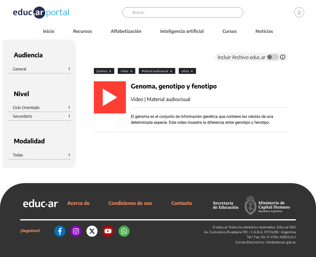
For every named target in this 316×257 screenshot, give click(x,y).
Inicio (48, 31)
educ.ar (222, 227)
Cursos (229, 31)
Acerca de (78, 203)
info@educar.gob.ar (281, 242)
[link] (299, 12)
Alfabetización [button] (126, 31)
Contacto (181, 203)
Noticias (264, 31)
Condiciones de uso (130, 203)
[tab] (104, 57)
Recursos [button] (82, 31)
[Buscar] (187, 12)
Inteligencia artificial (182, 31)
